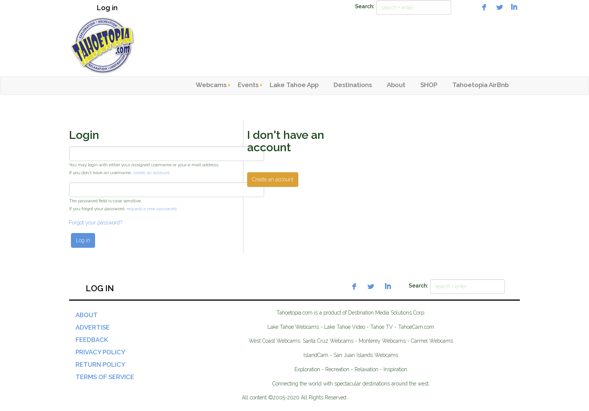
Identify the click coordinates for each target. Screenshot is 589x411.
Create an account (272, 179)
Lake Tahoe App (294, 85)
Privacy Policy (100, 352)
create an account (151, 172)
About (396, 85)
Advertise (93, 327)
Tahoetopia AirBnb (480, 85)
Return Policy (100, 364)
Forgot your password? (95, 223)
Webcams (211, 85)
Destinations (353, 85)
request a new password (152, 208)
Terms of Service (105, 377)
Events (248, 85)
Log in (107, 8)
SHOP (428, 85)
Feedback (92, 339)
